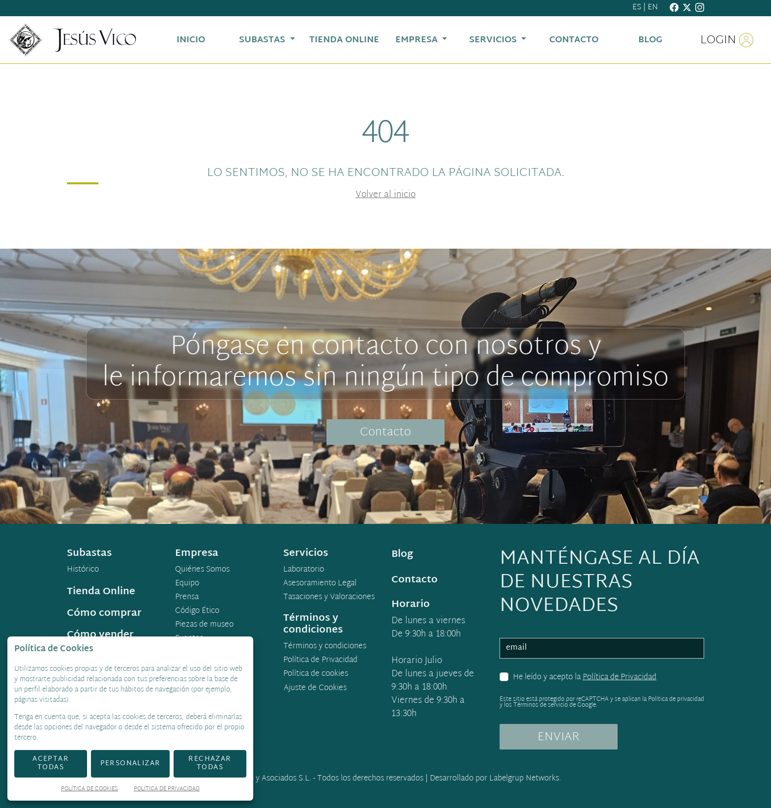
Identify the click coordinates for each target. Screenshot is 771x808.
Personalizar (130, 763)
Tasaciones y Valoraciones (329, 598)
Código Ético (197, 611)
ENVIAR (558, 737)
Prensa (187, 598)
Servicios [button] (494, 40)
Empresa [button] (417, 40)
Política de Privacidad (619, 677)
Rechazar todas (209, 763)
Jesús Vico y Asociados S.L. (265, 779)
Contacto (385, 432)
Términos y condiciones (324, 647)
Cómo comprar (104, 613)
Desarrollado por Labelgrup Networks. (495, 779)
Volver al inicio (385, 195)
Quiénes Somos (202, 570)
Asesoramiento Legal (319, 584)
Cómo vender (100, 635)
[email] (602, 648)
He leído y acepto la (584, 678)
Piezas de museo (204, 625)
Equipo (187, 584)
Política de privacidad (676, 699)
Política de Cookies (89, 789)
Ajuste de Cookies (315, 688)
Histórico (83, 570)
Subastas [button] (263, 40)
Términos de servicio (540, 705)
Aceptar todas (50, 763)
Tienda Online (101, 592)
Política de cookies (315, 674)
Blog (402, 554)
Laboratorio (303, 570)
